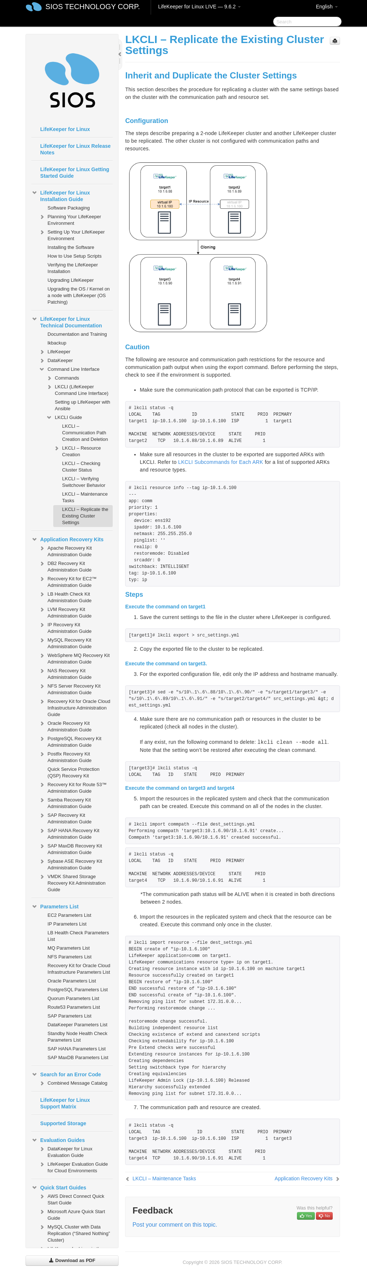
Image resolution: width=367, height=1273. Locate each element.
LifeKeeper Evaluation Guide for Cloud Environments (73, 1166)
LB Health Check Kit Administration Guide (65, 596)
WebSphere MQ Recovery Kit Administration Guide (74, 658)
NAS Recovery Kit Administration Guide (65, 673)
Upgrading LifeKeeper (70, 280)
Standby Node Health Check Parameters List (77, 1037)
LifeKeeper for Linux (65, 129)
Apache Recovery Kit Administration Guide (65, 550)
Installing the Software (70, 247)
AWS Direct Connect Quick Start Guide (71, 1198)
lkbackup (56, 343)
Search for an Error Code (66, 1074)
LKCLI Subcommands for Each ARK (220, 462)
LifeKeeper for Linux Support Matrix (65, 1103)
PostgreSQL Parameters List (77, 989)
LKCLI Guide (64, 417)
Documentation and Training (77, 334)
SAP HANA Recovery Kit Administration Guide (69, 833)
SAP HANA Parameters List (76, 1048)
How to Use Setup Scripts (74, 256)
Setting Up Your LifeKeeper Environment (72, 234)
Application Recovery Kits (67, 539)
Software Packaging (68, 208)
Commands (62, 378)
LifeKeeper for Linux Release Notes (75, 149)
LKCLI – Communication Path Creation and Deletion (85, 432)
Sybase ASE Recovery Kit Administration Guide (70, 863)
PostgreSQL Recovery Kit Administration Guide (70, 741)
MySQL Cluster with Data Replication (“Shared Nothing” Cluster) (74, 1233)
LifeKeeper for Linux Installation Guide (60, 195)
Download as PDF (72, 1260)
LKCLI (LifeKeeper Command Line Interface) (77, 389)
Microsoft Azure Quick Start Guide (72, 1214)
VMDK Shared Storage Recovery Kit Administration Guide (72, 882)
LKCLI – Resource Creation (77, 450)
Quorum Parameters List (73, 998)
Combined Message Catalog (73, 1083)
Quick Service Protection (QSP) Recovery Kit (73, 772)
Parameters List (54, 906)
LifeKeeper (54, 351)
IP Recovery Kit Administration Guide (65, 627)
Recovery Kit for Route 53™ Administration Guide (73, 787)
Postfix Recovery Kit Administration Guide (65, 756)
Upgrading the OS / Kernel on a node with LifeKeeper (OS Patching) (78, 295)
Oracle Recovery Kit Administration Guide (65, 725)
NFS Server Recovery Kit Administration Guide (69, 688)
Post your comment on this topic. (174, 1225)
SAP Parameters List (69, 1016)
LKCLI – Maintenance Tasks (85, 497)
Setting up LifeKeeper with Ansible (82, 405)
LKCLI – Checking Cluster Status (81, 467)
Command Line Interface (69, 369)
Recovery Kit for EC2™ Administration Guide (67, 581)
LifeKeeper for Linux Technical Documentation (66, 321)
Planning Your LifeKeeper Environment (70, 219)
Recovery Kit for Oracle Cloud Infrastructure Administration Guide (74, 707)
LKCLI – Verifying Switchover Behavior (83, 482)
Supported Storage (63, 1123)
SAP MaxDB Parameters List (77, 1057)
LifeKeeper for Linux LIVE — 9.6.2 (199, 6)
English (327, 6)
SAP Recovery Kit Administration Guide (65, 817)
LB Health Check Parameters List (78, 936)
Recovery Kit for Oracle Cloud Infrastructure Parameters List (78, 969)
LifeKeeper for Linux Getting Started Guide (74, 172)
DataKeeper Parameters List (77, 1024)
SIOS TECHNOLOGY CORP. (93, 7)
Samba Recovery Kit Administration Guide (65, 802)
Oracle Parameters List (71, 981)
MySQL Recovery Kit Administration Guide (65, 642)
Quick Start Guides (58, 1187)
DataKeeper (56, 360)
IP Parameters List (66, 924)
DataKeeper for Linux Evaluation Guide (65, 1151)
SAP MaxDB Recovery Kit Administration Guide (70, 848)
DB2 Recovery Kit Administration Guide (65, 566)
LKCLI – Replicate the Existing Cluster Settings (85, 516)
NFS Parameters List (69, 956)
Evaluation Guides (58, 1140)
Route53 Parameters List (73, 1007)
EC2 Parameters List (69, 915)
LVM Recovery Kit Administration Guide (65, 612)
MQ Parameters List (68, 948)
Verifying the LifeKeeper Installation (72, 268)
